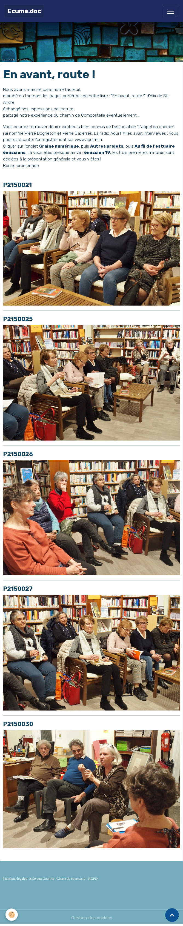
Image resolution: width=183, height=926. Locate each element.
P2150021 (17, 185)
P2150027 (18, 588)
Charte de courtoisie (70, 878)
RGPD (93, 878)
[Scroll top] (172, 915)
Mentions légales (15, 878)
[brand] (24, 11)
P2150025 (18, 319)
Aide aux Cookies (41, 878)
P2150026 (18, 454)
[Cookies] (11, 914)
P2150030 (18, 724)
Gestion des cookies (91, 917)
